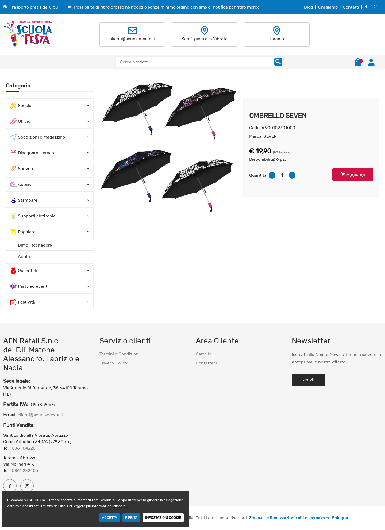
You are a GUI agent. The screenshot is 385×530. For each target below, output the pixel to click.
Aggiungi (353, 174)
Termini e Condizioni (119, 353)
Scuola (21, 105)
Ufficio (20, 121)
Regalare (23, 232)
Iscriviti (308, 379)
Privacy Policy (113, 363)
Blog (308, 7)
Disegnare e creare (33, 153)
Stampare (23, 200)
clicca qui (120, 506)
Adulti (24, 256)
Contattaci (206, 363)
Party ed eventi (29, 286)
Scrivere (22, 169)
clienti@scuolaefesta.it (132, 38)
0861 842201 (24, 448)
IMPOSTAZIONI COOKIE (163, 517)
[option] (169, 147)
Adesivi (21, 184)
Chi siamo (328, 7)
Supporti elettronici (33, 216)
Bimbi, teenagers (35, 245)
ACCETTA (109, 517)
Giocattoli (23, 270)
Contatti (351, 7)
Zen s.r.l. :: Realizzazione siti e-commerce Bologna (298, 517)
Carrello (203, 353)
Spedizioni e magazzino (37, 137)
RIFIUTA (131, 517)
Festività (22, 302)
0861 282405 (25, 470)
